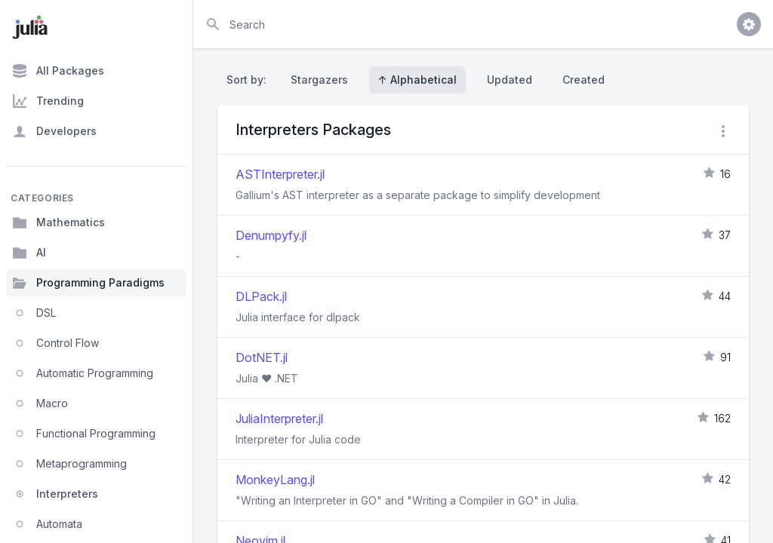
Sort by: (249, 79)
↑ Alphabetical (417, 79)
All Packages (58, 70)
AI (29, 252)
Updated (509, 79)
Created (583, 79)
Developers (54, 131)
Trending (48, 101)
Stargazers (319, 79)
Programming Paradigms (88, 282)
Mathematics (58, 222)
